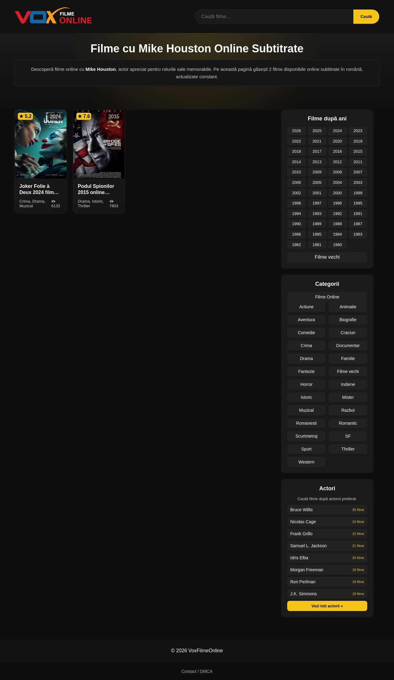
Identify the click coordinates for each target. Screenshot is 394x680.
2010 (296, 172)
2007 (357, 172)
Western (307, 461)
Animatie (348, 306)
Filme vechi (327, 257)
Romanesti (306, 423)
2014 (296, 162)
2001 (316, 193)
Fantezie (306, 371)
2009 (316, 172)
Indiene (348, 384)
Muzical (306, 410)
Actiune (306, 306)
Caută (366, 16)
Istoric (306, 397)
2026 (296, 130)
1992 (337, 213)
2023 (357, 130)
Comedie (306, 332)
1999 (357, 193)
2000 (337, 193)
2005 (316, 182)
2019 (357, 141)
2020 (337, 141)
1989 (316, 223)
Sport (306, 449)
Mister (348, 397)
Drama (306, 358)
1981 (316, 244)
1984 (337, 234)
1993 (316, 213)
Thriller (348, 449)
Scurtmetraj (307, 436)
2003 (357, 182)
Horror (306, 384)
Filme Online (327, 296)
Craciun (347, 332)
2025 (316, 130)
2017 (316, 151)
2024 (337, 130)
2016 (337, 151)
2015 (357, 151)
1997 (316, 203)
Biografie (348, 319)
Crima (306, 345)
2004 (337, 182)
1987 (357, 223)
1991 (357, 213)
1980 (337, 244)
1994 (296, 213)
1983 (357, 234)
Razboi (348, 410)
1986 (296, 234)
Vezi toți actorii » (327, 606)
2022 (296, 141)
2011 (357, 162)
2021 (316, 141)
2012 (337, 162)
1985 (316, 234)
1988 (337, 223)
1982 (296, 244)
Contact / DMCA (196, 671)
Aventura (306, 319)
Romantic (348, 423)
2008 (337, 172)
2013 (316, 162)
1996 (337, 203)
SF (348, 436)
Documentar (348, 345)
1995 (357, 203)
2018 (296, 151)
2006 (296, 182)
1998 (296, 203)
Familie (348, 358)
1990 (296, 223)
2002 (296, 193)
